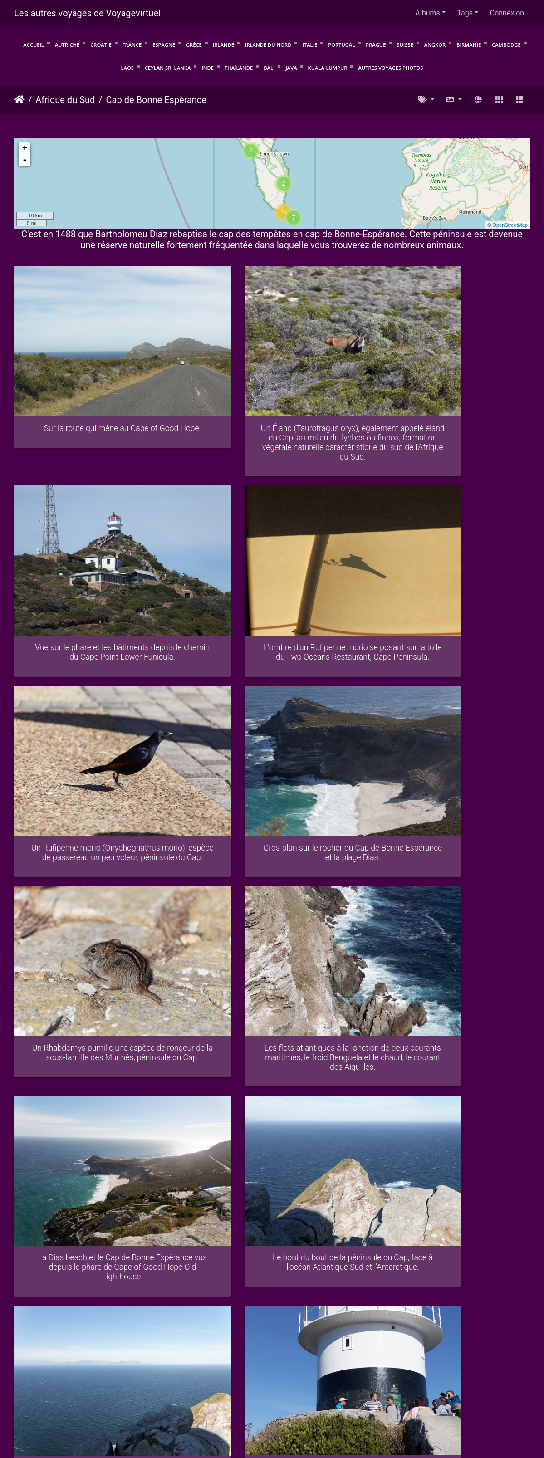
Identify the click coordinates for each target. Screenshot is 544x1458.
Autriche (67, 44)
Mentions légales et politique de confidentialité (352, 1400)
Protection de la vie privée (232, 1400)
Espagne (163, 44)
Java (291, 67)
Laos (127, 67)
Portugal (341, 44)
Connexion (507, 13)
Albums (427, 13)
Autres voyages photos (390, 67)
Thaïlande (239, 67)
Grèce (194, 44)
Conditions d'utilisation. (151, 1400)
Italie (309, 44)
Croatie (100, 44)
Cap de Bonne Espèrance (156, 99)
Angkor (435, 44)
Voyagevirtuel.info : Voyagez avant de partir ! (272, 1412)
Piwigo (148, 1389)
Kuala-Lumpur (328, 67)
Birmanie (468, 44)
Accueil (33, 44)
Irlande (223, 44)
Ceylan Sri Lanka (168, 67)
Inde (207, 67)
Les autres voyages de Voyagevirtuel (87, 13)
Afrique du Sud (65, 99)
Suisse (405, 44)
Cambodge (506, 44)
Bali (269, 67)
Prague (376, 44)
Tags (465, 13)
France (132, 44)
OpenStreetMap (510, 225)
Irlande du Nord (268, 44)
